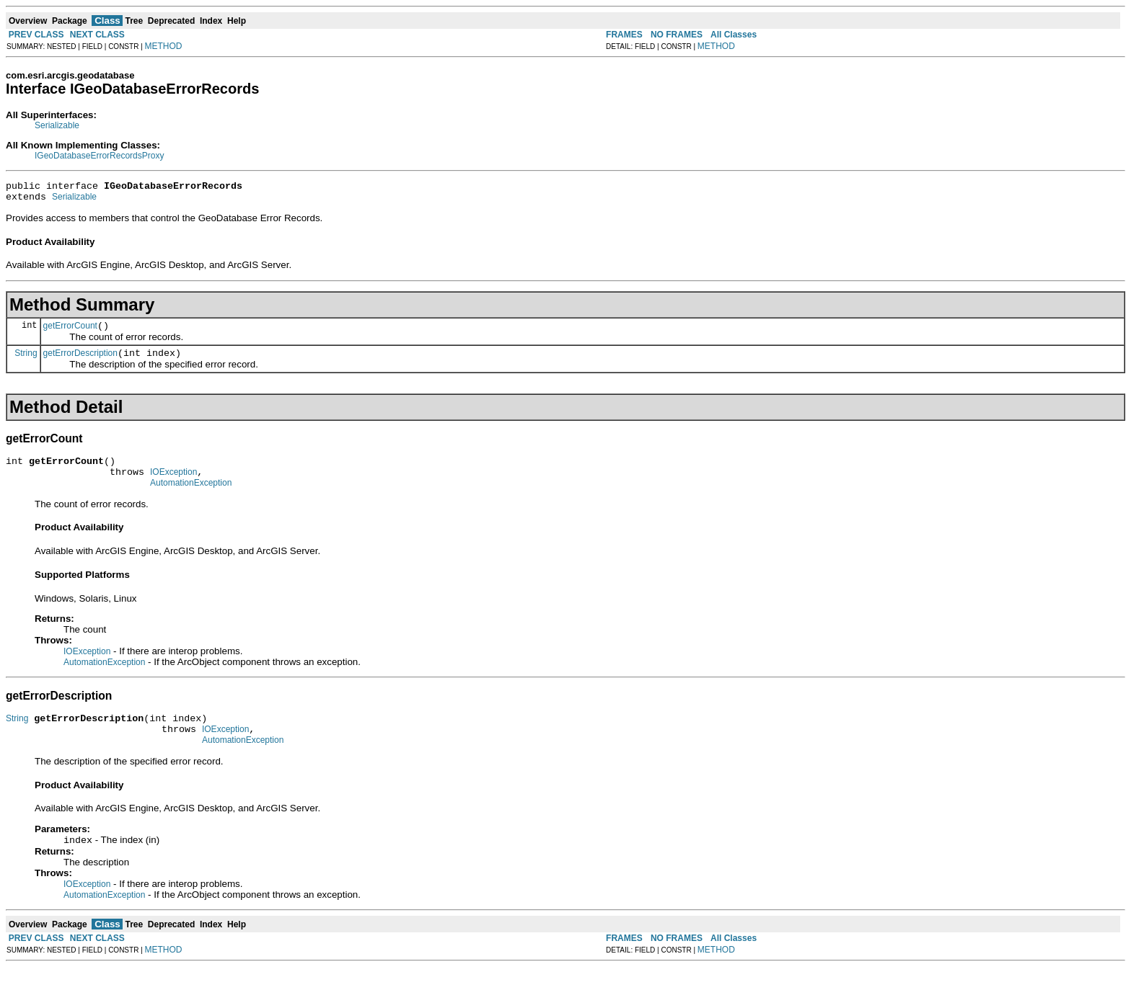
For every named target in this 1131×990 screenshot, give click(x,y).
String (25, 361)
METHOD (163, 46)
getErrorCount (70, 332)
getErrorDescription (80, 362)
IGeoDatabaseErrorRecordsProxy (99, 156)
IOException (173, 485)
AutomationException (191, 498)
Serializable (57, 125)
